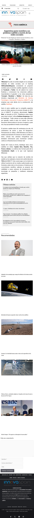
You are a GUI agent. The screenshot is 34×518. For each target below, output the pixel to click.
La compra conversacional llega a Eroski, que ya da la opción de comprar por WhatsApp (16, 187)
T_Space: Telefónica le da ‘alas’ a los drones (13, 208)
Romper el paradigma (21, 477)
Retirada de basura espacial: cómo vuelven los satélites (14, 315)
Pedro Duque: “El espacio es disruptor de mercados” (14, 434)
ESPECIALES (15, 477)
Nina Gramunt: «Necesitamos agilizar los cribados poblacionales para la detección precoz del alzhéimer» (16, 214)
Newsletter (21, 5)
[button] (18, 9)
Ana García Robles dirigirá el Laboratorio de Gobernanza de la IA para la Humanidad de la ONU (15, 202)
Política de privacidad (14, 511)
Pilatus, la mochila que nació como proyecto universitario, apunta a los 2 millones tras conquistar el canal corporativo (16, 195)
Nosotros (4, 5)
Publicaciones (12, 5)
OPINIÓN (11, 477)
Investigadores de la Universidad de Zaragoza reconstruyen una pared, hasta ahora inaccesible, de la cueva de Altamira (16, 222)
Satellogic (9, 104)
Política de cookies (24, 511)
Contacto (30, 5)
